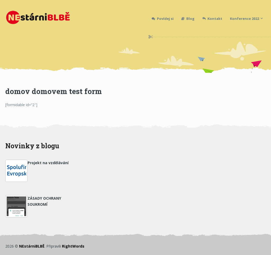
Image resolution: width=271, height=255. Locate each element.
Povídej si (163, 18)
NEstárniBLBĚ (31, 246)
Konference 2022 (244, 18)
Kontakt (212, 18)
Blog (188, 18)
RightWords (73, 246)
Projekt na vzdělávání (48, 162)
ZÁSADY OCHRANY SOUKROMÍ (44, 201)
